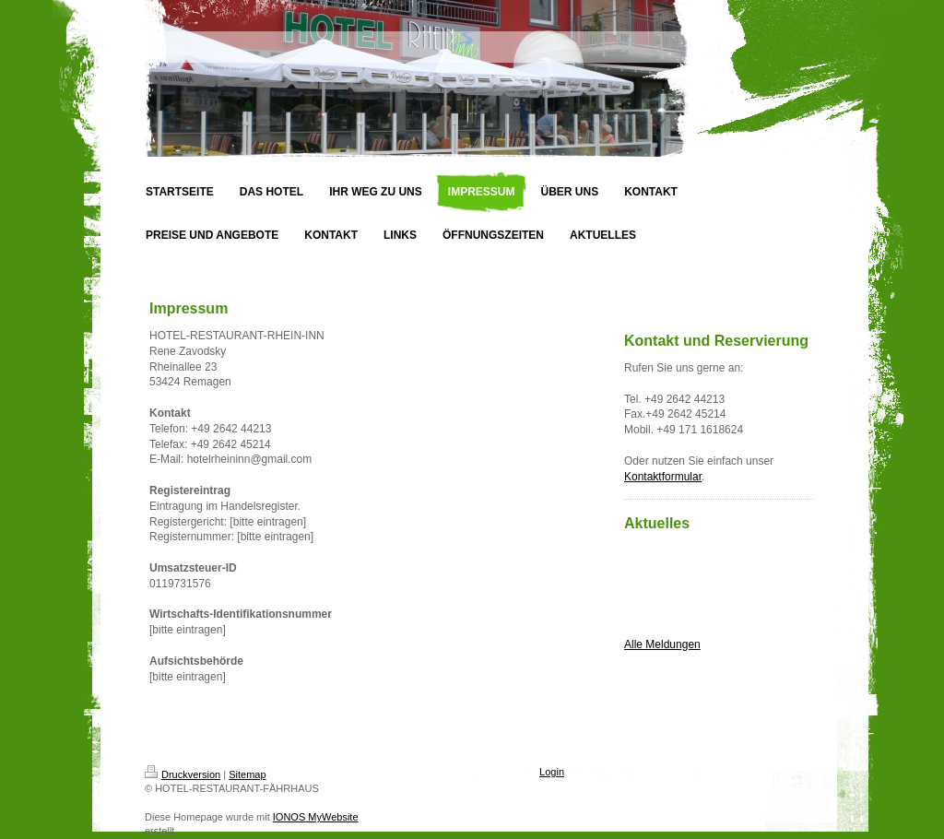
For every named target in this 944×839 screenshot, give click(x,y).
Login (551, 771)
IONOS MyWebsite (316, 816)
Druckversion (182, 774)
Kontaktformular (663, 476)
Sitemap (247, 774)
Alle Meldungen (662, 644)
